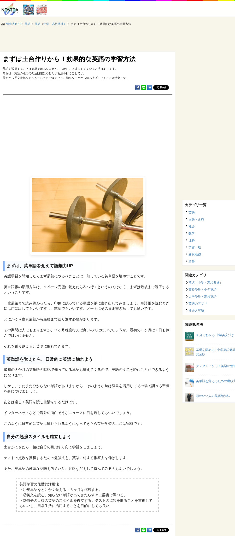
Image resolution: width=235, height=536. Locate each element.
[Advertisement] (87, 130)
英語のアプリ (197, 303)
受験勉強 (194, 254)
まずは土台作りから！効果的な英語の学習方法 (69, 59)
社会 (191, 226)
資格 (191, 261)
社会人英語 (196, 310)
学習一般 (194, 247)
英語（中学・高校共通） (205, 283)
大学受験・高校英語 (202, 296)
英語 (191, 212)
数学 (191, 233)
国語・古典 (196, 219)
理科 (191, 240)
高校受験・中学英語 (202, 289)
